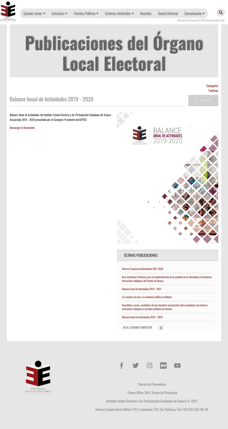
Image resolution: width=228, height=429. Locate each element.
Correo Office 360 (139, 392)
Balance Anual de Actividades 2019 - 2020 (142, 317)
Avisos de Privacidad (164, 392)
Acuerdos (146, 13)
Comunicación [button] (193, 13)
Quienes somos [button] (32, 13)
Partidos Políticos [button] (85, 13)
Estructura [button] (58, 13)
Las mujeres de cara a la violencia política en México (147, 297)
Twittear (213, 90)
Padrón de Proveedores (152, 384)
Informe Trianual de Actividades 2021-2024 (142, 269)
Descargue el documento (22, 128)
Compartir (212, 85)
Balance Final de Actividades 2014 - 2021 (141, 289)
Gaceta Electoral (168, 13)
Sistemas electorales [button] (118, 13)
